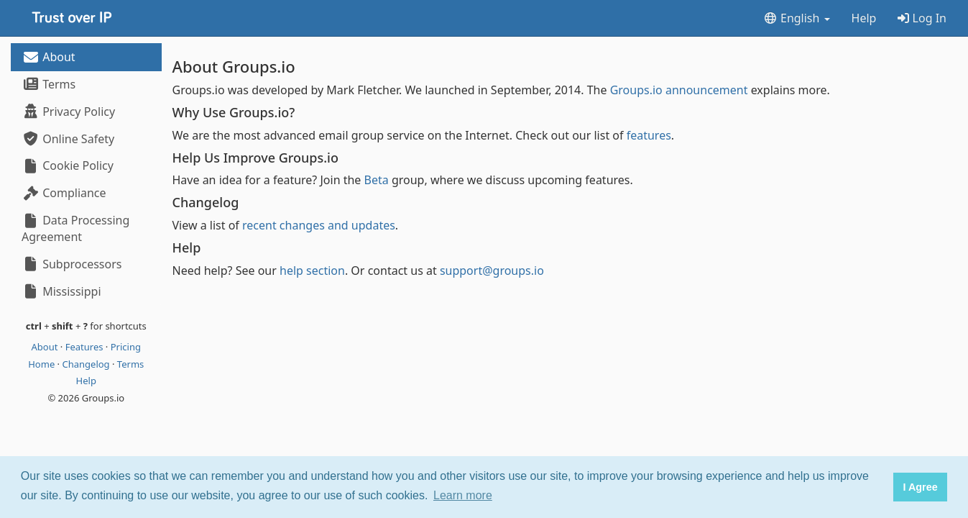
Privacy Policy (68, 111)
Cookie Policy (68, 165)
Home (42, 364)
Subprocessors (71, 264)
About (48, 57)
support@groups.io (492, 270)
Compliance (64, 193)
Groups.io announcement (679, 90)
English (796, 18)
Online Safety (68, 139)
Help (864, 18)
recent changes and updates (318, 225)
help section (312, 270)
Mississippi (61, 291)
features (649, 135)
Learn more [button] (462, 495)
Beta (376, 180)
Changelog (87, 364)
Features (85, 346)
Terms (48, 84)
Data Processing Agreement (75, 228)
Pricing (126, 346)
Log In (922, 18)
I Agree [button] (920, 487)
